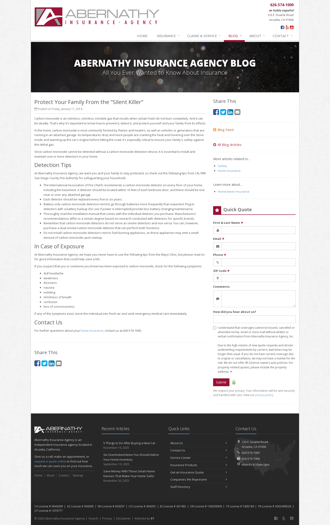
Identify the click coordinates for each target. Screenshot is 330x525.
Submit (221, 382)
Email (218, 239)
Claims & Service (204, 35)
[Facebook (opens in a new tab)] (282, 27)
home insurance (92, 330)
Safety (222, 166)
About (257, 35)
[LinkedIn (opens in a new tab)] (52, 363)
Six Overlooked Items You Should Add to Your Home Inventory (131, 459)
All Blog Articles (227, 144)
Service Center (198, 458)
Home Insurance (229, 171)
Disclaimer (123, 518)
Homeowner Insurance (234, 191)
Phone (219, 255)
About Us (198, 443)
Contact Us (198, 450)
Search (93, 518)
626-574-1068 (251, 459)
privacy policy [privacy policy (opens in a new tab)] (264, 395)
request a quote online (50, 461)
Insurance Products (198, 465)
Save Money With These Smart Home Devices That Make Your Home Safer (131, 476)
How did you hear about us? (234, 312)
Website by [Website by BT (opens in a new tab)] (144, 518)
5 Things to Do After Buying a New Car (131, 445)
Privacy (107, 518)
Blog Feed (223, 129)
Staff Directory (198, 487)
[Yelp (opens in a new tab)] (287, 27)
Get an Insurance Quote (198, 472)
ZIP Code (221, 271)
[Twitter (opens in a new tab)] (44, 363)
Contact (283, 35)
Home (142, 35)
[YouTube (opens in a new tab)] (291, 27)
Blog (235, 35)
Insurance (168, 35)
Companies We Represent (198, 479)
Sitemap (78, 475)
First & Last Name (228, 223)
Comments (221, 286)
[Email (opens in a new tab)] (59, 363)
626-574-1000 (251, 453)
